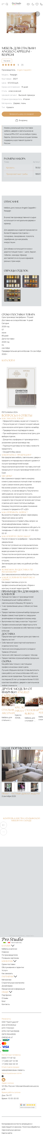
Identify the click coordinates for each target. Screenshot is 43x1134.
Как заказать (7, 973)
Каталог (3, 4)
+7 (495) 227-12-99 (10, 1061)
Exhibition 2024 (11, 412)
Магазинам (6, 979)
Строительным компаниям (13, 982)
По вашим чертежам (10, 958)
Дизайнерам (7, 986)
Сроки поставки (8, 964)
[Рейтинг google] (27, 1108)
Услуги (5, 970)
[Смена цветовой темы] (32, 4)
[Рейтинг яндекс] (10, 1106)
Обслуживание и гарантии (13, 967)
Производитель (16, 70)
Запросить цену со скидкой (21, 114)
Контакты (6, 1004)
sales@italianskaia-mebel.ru (17, 524)
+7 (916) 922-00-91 (10, 1064)
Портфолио (6, 995)
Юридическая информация (13, 989)
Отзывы (5, 998)
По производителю (10, 955)
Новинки (5, 952)
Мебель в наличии (9, 949)
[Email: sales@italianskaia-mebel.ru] (28, 4)
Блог (4, 1001)
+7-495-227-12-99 (19, 530)
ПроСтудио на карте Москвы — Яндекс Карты (21, 935)
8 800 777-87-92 (8, 1058)
